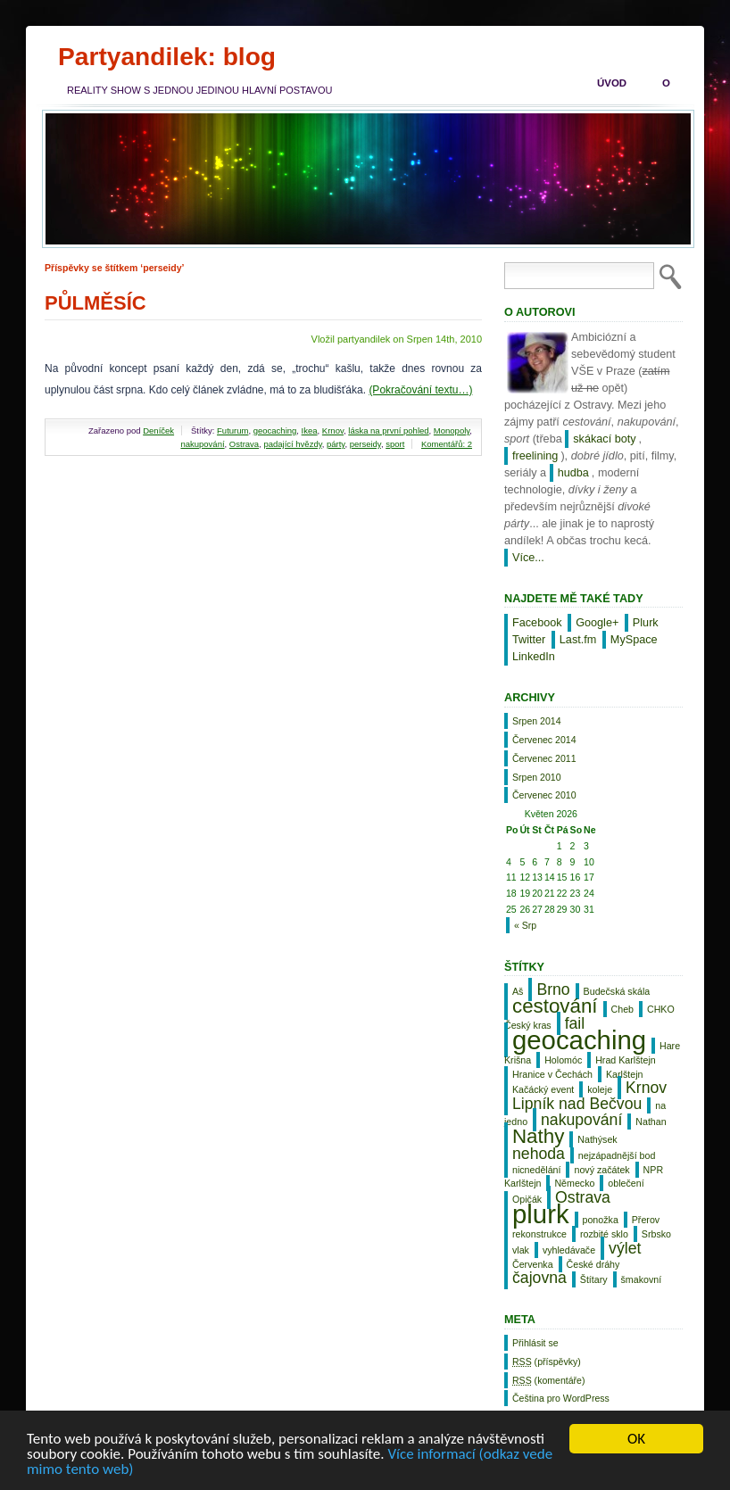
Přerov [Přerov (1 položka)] (645, 1219)
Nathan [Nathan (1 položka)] (650, 1121)
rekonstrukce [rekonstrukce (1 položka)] (539, 1234)
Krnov (333, 430)
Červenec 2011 (544, 758)
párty (335, 444)
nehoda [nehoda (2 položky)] (538, 1154)
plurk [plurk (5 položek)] (540, 1214)
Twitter (528, 639)
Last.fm (578, 639)
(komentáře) (548, 1380)
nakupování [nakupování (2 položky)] (581, 1120)
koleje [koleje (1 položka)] (599, 1089)
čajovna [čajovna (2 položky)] (539, 1278)
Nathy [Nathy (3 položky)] (538, 1136)
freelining (535, 456)
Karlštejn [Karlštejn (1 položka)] (624, 1074)
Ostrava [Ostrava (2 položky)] (582, 1197)
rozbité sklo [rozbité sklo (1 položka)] (604, 1234)
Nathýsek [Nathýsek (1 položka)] (597, 1139)
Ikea (310, 430)
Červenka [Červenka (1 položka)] (532, 1264)
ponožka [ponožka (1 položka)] (600, 1219)
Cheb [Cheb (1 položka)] (622, 1009)
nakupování (202, 444)
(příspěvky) (546, 1361)
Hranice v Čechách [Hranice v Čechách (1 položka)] (552, 1074)
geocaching (275, 430)
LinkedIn (533, 656)
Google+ (597, 623)
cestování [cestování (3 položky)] (555, 1006)
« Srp (525, 925)
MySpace (634, 639)
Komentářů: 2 (446, 444)
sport (395, 444)
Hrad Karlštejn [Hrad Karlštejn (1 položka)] (625, 1060)
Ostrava (244, 444)
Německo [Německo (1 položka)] (574, 1183)
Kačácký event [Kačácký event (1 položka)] (543, 1089)
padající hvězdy (292, 444)
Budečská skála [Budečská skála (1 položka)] (617, 991)
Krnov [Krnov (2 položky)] (646, 1088)
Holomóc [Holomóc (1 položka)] (563, 1060)
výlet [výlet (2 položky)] (625, 1248)
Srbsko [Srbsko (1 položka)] (656, 1234)
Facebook (537, 623)
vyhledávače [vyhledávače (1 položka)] (569, 1250)
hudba (573, 473)
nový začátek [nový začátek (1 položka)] (601, 1169)
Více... (528, 557)
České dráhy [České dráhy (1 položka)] (593, 1264)
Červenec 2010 (544, 795)
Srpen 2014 (536, 721)
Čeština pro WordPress (561, 1398)
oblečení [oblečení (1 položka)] (625, 1183)
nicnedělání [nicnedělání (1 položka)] (536, 1169)
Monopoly (452, 430)
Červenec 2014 (544, 739)
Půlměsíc (95, 303)
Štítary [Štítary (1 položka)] (594, 1279)
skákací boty (604, 439)
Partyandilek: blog (167, 56)
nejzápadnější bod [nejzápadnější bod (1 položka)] (617, 1155)
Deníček (158, 430)
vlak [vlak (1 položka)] (520, 1250)
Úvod (611, 83)
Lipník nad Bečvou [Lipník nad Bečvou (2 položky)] (577, 1104)
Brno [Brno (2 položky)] (552, 989)
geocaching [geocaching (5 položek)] (579, 1040)
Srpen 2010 (536, 777)
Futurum (232, 430)
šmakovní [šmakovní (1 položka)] (641, 1279)
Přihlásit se (535, 1342)
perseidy (365, 444)
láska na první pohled (388, 430)
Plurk (646, 623)
